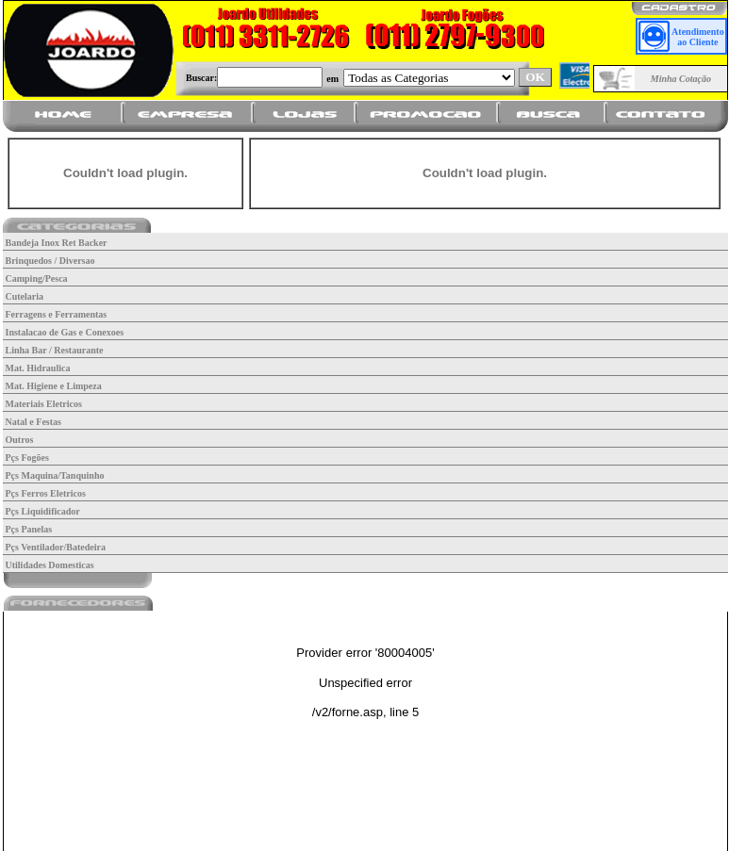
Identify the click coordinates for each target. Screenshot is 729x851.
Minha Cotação (681, 79)
